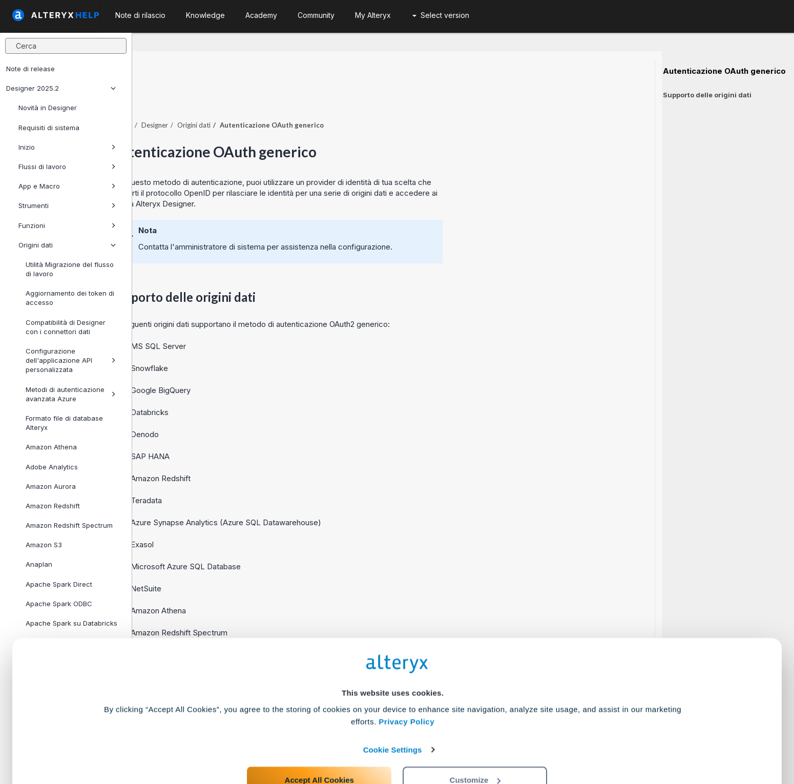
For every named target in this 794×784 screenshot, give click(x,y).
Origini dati (67, 245)
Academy (261, 15)
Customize (475, 738)
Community (316, 15)
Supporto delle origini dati (707, 95)
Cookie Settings (392, 708)
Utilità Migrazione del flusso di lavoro (70, 269)
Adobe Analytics (52, 467)
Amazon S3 (44, 545)
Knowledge (205, 15)
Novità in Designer (47, 108)
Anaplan (39, 564)
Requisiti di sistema (48, 127)
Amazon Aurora (51, 486)
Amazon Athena (51, 447)
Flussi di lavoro (67, 166)
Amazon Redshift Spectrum (69, 525)
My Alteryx (373, 15)
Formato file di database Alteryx (64, 422)
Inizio (67, 147)
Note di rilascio (140, 15)
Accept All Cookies (319, 738)
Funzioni (67, 225)
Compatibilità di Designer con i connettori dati (66, 327)
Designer (287, 97)
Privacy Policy (406, 680)
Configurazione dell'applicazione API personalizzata (71, 360)
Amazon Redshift (53, 506)
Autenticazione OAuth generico (724, 71)
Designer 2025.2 (61, 88)
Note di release (30, 69)
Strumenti (67, 205)
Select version (440, 15)
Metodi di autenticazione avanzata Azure (71, 394)
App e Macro (67, 186)
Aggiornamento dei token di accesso (70, 297)
